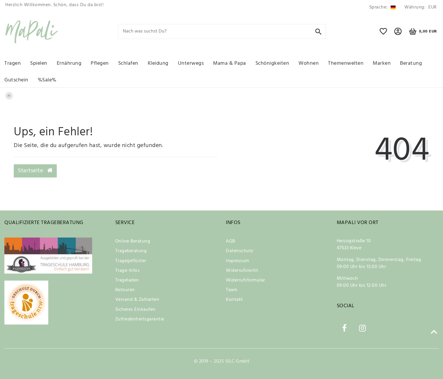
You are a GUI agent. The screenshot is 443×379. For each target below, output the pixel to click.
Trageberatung (131, 251)
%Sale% (47, 80)
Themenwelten (345, 63)
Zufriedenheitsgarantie (139, 319)
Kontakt (234, 299)
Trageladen (127, 280)
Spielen (38, 63)
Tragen (12, 63)
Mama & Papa (229, 63)
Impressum (237, 261)
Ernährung (69, 63)
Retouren (125, 290)
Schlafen (128, 63)
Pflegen (100, 63)
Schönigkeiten (272, 63)
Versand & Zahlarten (137, 299)
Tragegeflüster (130, 261)
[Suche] (318, 31)
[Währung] (420, 7)
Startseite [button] (35, 170)
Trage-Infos (127, 270)
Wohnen (308, 63)
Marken (382, 63)
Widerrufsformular (245, 280)
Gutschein (16, 80)
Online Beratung (132, 241)
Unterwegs (191, 63)
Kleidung (158, 63)
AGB (230, 241)
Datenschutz (239, 251)
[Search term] (222, 31)
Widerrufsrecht (242, 270)
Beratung (411, 63)
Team (231, 290)
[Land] (382, 7)
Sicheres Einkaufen (135, 309)
